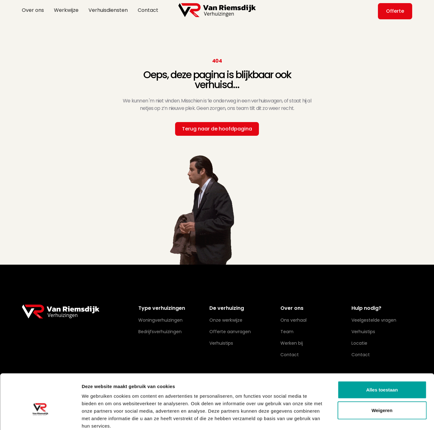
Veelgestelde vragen (373, 320)
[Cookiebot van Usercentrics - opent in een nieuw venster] (40, 418)
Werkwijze (66, 10)
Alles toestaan (382, 356)
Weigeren (381, 377)
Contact (148, 10)
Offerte (395, 11)
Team (286, 331)
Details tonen (336, 417)
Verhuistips (363, 331)
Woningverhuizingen (160, 320)
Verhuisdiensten (108, 10)
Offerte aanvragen (230, 331)
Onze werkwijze (225, 320)
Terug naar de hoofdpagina (217, 128)
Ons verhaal (293, 320)
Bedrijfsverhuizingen (160, 331)
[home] (217, 10)
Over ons (33, 10)
